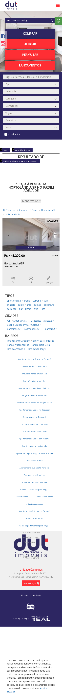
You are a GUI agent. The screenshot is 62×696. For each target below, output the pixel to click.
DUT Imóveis (9, 210)
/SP (9, 320)
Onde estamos (31, 542)
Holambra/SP (50, 328)
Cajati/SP (36, 324)
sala (46, 300)
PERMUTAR (30, 55)
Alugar (30, 44)
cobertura (49, 304)
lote (43, 308)
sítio (36, 308)
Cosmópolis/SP (32, 328)
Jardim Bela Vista (41, 344)
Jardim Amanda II (16, 348)
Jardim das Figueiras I (43, 340)
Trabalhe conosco (31, 537)
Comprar (30, 33)
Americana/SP (20, 320)
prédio (27, 300)
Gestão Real (31, 558)
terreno (37, 300)
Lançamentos (30, 65)
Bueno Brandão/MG (18, 324)
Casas (34, 210)
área (28, 304)
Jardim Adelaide (12, 214)
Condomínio (14, 134)
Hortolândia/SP (48, 210)
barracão (12, 308)
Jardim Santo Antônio (18, 340)
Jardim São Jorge (37, 348)
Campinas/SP (14, 328)
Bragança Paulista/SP (42, 320)
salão (21, 304)
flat (21, 308)
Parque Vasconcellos (18, 344)
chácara (11, 304)
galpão (37, 304)
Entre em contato (31, 532)
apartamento (14, 300)
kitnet (28, 308)
